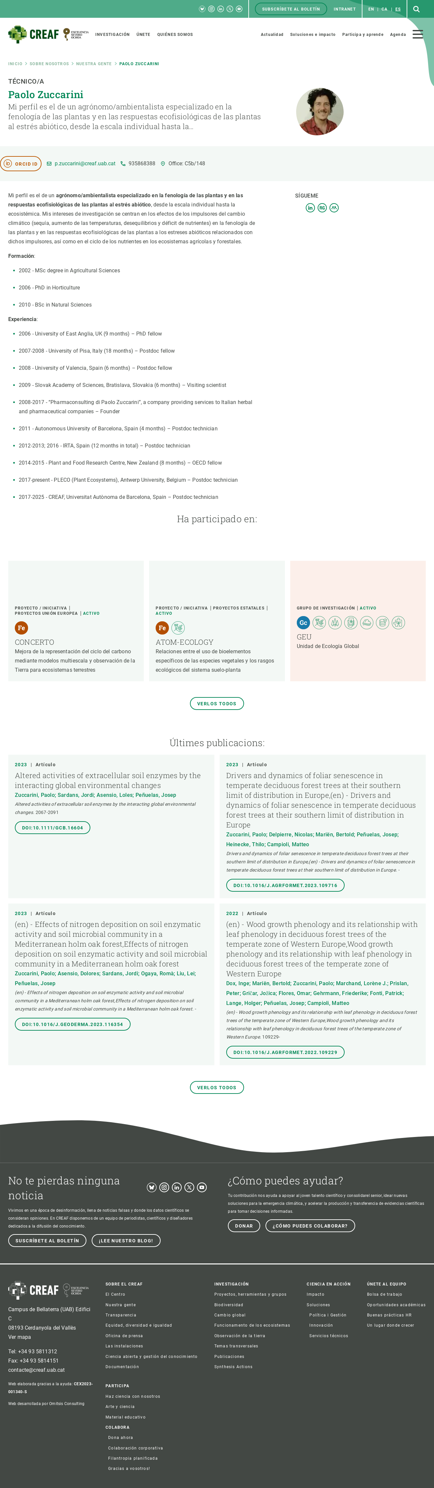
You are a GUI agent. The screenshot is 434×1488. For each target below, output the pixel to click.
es (398, 9)
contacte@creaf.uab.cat (36, 1370)
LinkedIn (310, 207)
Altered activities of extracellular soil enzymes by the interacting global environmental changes (108, 780)
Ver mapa (19, 1337)
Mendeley (334, 207)
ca (385, 9)
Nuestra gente (94, 64)
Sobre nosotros (49, 64)
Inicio (15, 64)
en (371, 9)
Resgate (322, 207)
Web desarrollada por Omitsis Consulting (46, 1403)
